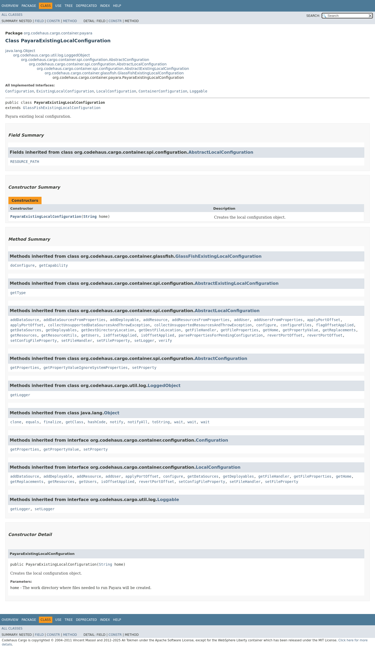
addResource (155, 320)
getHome (270, 330)
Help (117, 6)
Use (58, 6)
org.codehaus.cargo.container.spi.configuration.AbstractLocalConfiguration (98, 64)
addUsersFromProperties (278, 320)
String (90, 216)
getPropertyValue (300, 330)
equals (32, 422)
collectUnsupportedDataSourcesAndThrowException (99, 325)
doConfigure (22, 265)
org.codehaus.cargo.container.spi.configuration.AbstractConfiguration (85, 60)
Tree (69, 6)
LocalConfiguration (116, 91)
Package (29, 6)
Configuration (19, 91)
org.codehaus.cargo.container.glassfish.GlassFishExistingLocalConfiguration (114, 73)
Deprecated (86, 6)
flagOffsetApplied (334, 325)
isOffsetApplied (119, 335)
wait (178, 422)
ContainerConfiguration (162, 91)
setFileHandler (76, 340)
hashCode (96, 422)
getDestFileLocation (160, 330)
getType (18, 293)
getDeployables (61, 330)
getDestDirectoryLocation (107, 330)
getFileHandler (200, 330)
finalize (52, 422)
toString (161, 422)
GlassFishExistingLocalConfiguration (61, 108)
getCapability (53, 265)
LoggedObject (164, 385)
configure (266, 325)
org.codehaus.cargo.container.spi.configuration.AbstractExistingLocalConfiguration (113, 68)
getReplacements (339, 330)
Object (112, 412)
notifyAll (138, 422)
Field (39, 21)
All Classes (12, 15)
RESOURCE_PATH (24, 161)
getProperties (24, 367)
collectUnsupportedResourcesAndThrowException (203, 325)
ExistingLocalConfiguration (65, 91)
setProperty (144, 367)
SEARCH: (313, 16)
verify (165, 340)
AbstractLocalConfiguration (220, 152)
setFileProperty (113, 340)
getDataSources (25, 330)
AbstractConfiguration (221, 358)
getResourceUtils (59, 335)
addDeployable (124, 320)
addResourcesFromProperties (200, 320)
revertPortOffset (285, 335)
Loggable (198, 91)
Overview (10, 6)
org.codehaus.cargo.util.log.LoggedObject (51, 55)
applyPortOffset (323, 320)
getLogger (20, 395)
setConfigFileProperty (33, 340)
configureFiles (295, 325)
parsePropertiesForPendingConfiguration (221, 335)
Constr (53, 21)
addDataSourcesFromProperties (74, 320)
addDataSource (24, 320)
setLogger (144, 340)
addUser (241, 320)
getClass (74, 422)
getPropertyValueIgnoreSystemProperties (85, 367)
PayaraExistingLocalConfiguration (45, 216)
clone (15, 422)
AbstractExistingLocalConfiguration (237, 283)
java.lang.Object (20, 51)
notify (116, 422)
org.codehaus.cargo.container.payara (58, 33)
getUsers (90, 335)
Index (105, 6)
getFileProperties (239, 330)
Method (70, 21)
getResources (23, 335)
